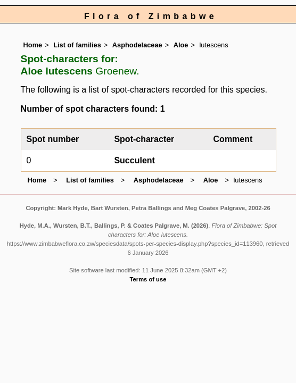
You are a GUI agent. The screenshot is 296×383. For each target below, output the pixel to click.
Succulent (134, 160)
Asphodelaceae (137, 45)
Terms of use (148, 279)
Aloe (181, 45)
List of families (77, 45)
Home (33, 45)
